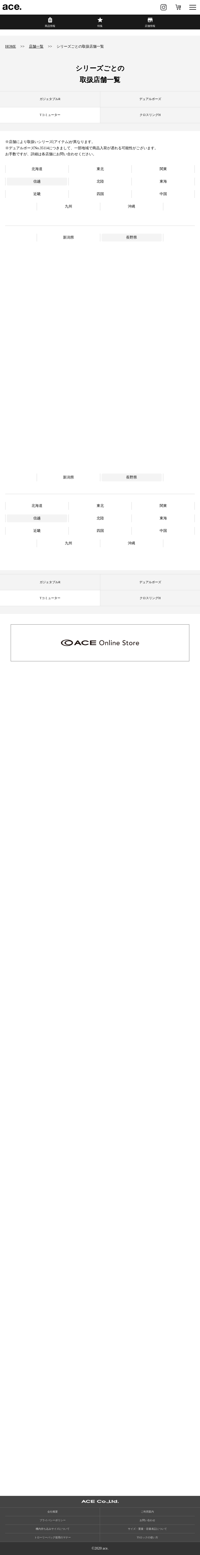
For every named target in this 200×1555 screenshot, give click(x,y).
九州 (68, 206)
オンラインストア (178, 7)
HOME (10, 46)
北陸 (100, 181)
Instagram (163, 7)
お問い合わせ (147, 1520)
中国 (163, 194)
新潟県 (68, 237)
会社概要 (52, 1511)
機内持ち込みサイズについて (53, 1528)
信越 (37, 181)
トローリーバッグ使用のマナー (52, 1537)
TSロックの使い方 (147, 1537)
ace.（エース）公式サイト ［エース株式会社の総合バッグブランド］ (12, 7)
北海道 (37, 169)
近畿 (37, 194)
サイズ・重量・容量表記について (147, 1528)
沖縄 (131, 206)
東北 (100, 169)
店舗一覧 (36, 46)
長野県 (131, 237)
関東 (163, 169)
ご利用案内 (147, 1511)
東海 (163, 181)
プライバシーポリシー (53, 1520)
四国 (100, 194)
